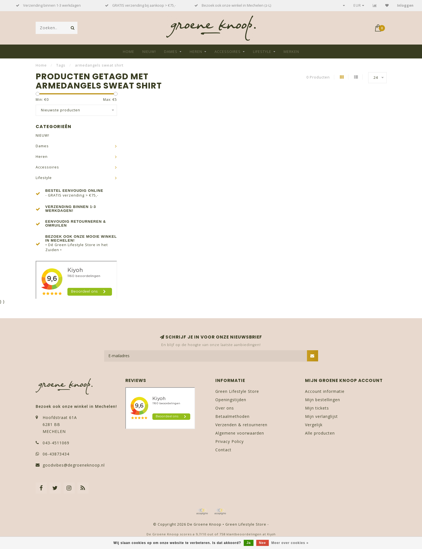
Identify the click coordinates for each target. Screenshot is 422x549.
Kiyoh (271, 534)
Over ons (224, 408)
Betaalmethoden (232, 416)
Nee (262, 543)
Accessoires (227, 51)
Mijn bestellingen (322, 399)
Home (128, 51)
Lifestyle (262, 51)
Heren (196, 51)
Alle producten (320, 433)
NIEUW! (149, 51)
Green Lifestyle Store (237, 391)
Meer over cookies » (290, 543)
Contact (223, 449)
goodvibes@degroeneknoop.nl (74, 465)
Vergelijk (314, 424)
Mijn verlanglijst (321, 416)
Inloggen (405, 5)
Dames (170, 51)
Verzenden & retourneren (241, 424)
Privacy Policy (229, 441)
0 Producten (318, 77)
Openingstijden (230, 399)
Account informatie (325, 391)
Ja (249, 543)
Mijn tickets (317, 408)
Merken (291, 51)
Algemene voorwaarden (239, 433)
